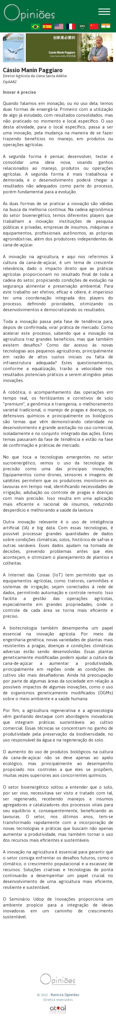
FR (70, 26)
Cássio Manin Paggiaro (33, 70)
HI (105, 26)
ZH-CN (94, 26)
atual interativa (58, 1009)
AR (82, 26)
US (58, 26)
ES (47, 26)
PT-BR (35, 26)
